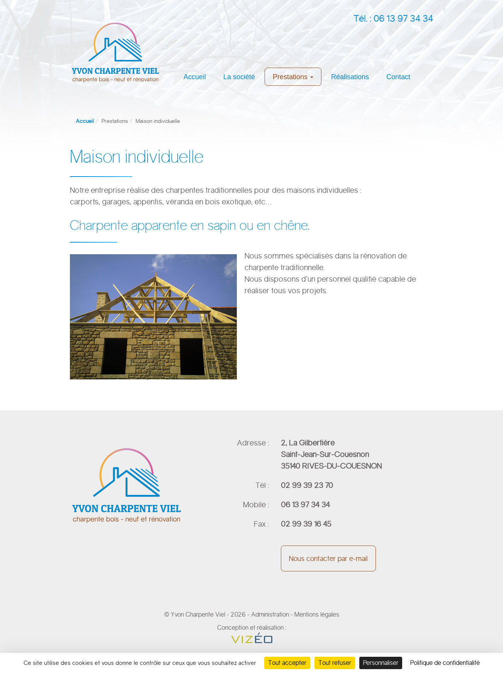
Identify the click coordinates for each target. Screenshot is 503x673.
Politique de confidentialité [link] (445, 662)
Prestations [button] (293, 77)
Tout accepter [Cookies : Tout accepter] (287, 662)
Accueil (195, 77)
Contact (398, 77)
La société (239, 77)
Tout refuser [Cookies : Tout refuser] (334, 662)
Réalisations (350, 77)
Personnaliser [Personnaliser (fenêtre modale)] (380, 662)
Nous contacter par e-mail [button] (328, 558)
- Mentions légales (315, 614)
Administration (270, 614)
